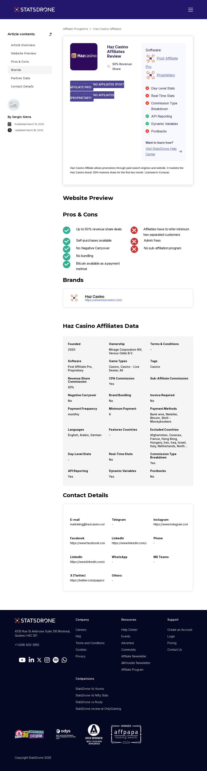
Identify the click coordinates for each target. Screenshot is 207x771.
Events (125, 636)
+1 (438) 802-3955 (27, 644)
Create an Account (179, 629)
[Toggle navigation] (190, 10)
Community (128, 649)
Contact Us (174, 649)
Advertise (127, 643)
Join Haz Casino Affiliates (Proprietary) (92, 96)
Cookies (81, 649)
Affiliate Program (132, 669)
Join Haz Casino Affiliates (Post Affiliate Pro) (97, 86)
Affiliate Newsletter (133, 656)
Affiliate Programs (75, 29)
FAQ (78, 636)
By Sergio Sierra (19, 117)
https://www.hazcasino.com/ (103, 300)
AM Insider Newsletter (135, 663)
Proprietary (166, 75)
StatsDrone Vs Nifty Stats (92, 695)
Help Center (129, 629)
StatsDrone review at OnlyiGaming (98, 708)
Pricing (171, 643)
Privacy (81, 656)
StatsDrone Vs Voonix (90, 688)
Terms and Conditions (90, 643)
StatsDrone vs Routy (89, 702)
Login (171, 636)
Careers (81, 629)
